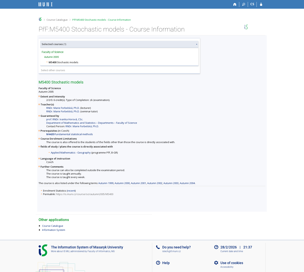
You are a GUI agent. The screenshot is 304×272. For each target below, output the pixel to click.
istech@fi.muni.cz (171, 251)
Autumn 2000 (122, 183)
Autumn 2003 (171, 183)
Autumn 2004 (187, 183)
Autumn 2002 (154, 183)
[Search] (243, 4)
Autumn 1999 (105, 183)
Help (166, 263)
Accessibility (226, 267)
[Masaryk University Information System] (46, 4)
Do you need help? (176, 247)
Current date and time (231, 251)
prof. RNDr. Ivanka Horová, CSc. (64, 119)
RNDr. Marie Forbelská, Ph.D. (63, 108)
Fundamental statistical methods (69, 134)
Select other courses (53, 70)
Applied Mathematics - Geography (71, 152)
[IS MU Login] (261, 4)
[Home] (235, 4)
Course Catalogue (57, 19)
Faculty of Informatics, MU (101, 251)
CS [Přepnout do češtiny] (252, 4)
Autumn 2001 (138, 183)
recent (71, 190)
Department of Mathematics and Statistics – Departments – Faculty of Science (91, 122)
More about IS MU (60, 251)
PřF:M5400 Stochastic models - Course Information (101, 19)
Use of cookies (231, 263)
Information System (53, 230)
